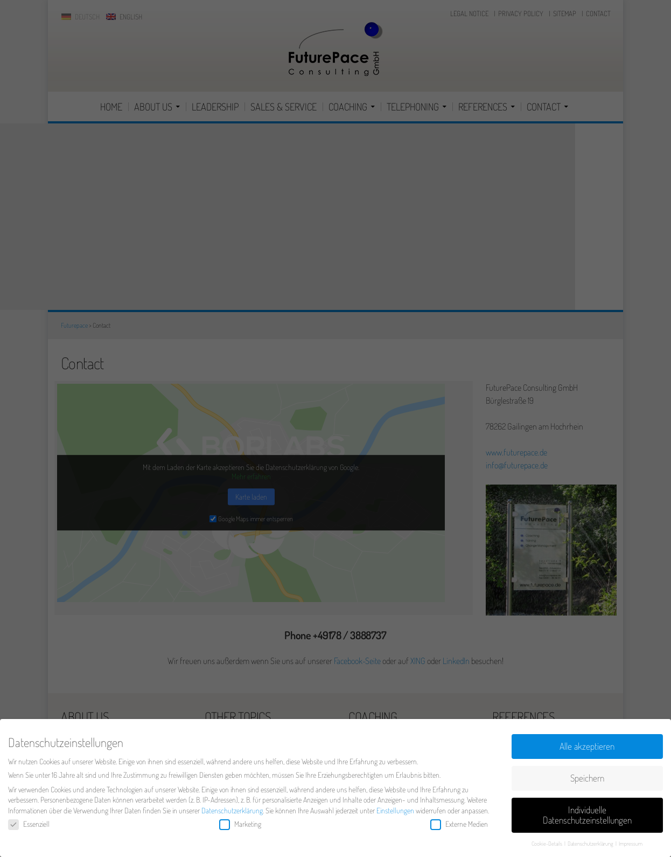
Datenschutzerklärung (232, 813)
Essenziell (29, 827)
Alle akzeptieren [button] (587, 749)
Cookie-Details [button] (547, 845)
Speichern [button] (587, 780)
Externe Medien (459, 827)
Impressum (630, 845)
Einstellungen (395, 813)
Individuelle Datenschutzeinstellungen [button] (587, 817)
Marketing (240, 827)
